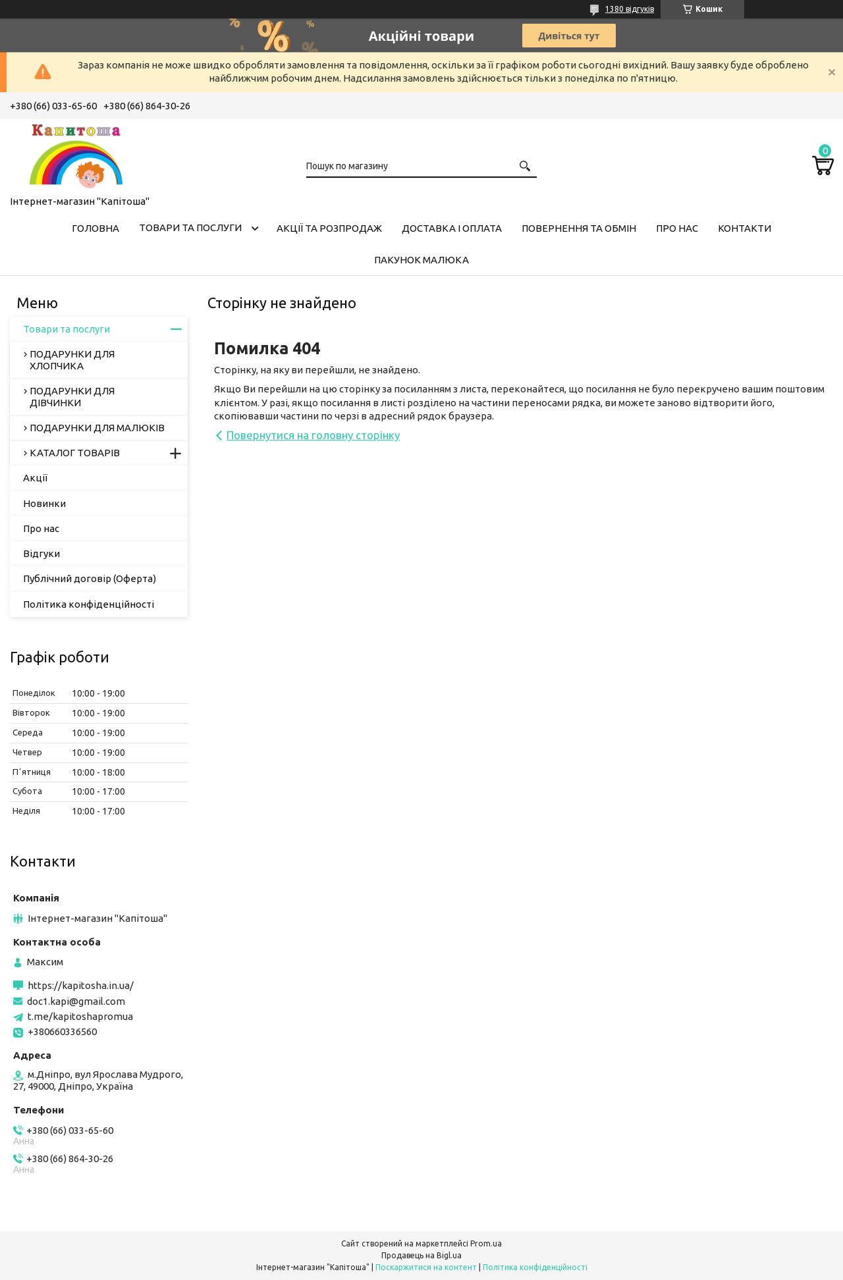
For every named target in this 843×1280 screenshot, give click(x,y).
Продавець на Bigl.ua (421, 1255)
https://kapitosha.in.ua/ (81, 985)
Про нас (677, 228)
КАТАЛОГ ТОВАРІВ (75, 452)
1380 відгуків (629, 9)
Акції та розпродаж (329, 228)
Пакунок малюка (421, 259)
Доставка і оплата (452, 228)
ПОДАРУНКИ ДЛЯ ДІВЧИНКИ (72, 396)
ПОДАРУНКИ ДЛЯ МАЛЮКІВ (97, 427)
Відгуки (41, 553)
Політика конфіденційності (88, 604)
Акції (35, 477)
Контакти (744, 228)
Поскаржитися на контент (426, 1267)
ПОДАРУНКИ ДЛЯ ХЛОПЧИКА (72, 359)
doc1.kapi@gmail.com (76, 1001)
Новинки (44, 503)
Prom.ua (486, 1243)
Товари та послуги (190, 227)
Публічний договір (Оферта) (89, 578)
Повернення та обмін (579, 228)
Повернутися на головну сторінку (313, 435)
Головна (95, 228)
